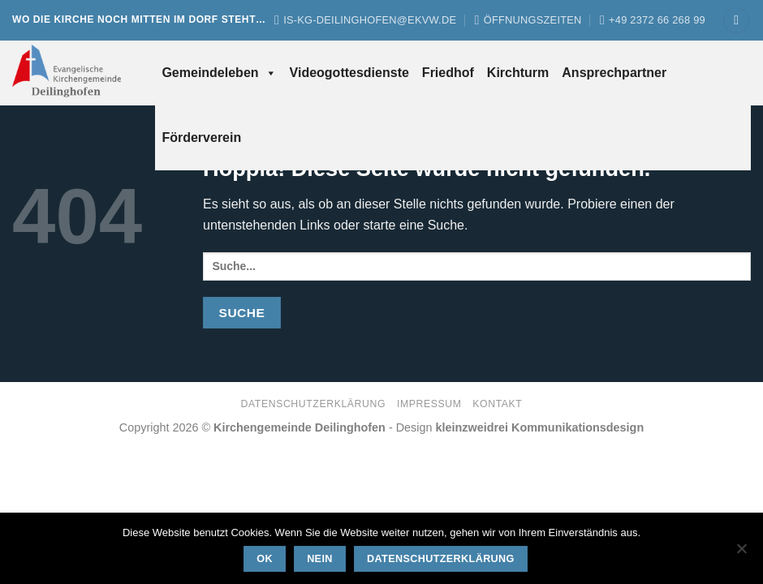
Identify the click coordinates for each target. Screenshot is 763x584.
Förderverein (201, 137)
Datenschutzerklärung (313, 404)
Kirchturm (518, 72)
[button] (736, 20)
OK (264, 559)
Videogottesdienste (349, 72)
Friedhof (448, 72)
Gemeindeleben (219, 72)
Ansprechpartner (614, 72)
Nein (320, 559)
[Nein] (741, 553)
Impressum (429, 404)
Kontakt (497, 404)
